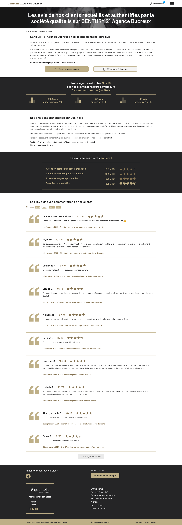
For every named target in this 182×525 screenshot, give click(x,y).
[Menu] (172, 3)
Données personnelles (100, 522)
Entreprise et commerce (103, 495)
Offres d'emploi (98, 488)
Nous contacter (98, 508)
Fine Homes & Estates (101, 498)
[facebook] (28, 476)
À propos (95, 501)
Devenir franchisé (99, 492)
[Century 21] (25, 4)
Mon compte (157, 3)
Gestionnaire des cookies (145, 522)
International (97, 505)
